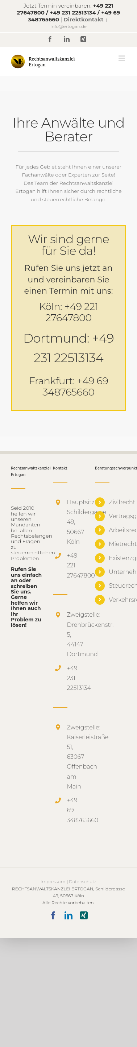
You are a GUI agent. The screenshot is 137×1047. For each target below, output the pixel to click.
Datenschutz (82, 881)
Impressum (53, 881)
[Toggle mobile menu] (122, 58)
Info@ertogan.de (68, 26)
